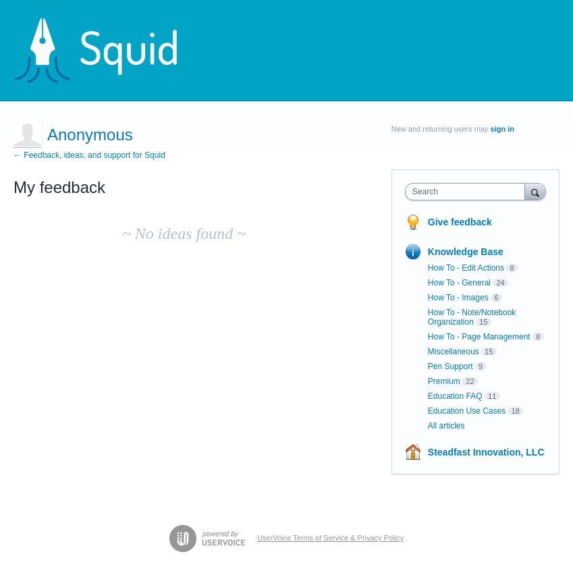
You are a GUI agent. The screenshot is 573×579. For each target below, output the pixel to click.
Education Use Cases (467, 411)
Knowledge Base (465, 251)
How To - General (459, 282)
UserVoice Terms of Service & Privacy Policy (330, 538)
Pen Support (450, 366)
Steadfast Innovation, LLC (486, 452)
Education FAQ (455, 396)
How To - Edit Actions (466, 268)
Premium (444, 381)
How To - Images (458, 297)
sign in (502, 129)
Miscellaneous (453, 351)
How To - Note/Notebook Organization (472, 317)
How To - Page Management (479, 336)
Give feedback (460, 222)
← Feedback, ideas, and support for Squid (89, 155)
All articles (446, 426)
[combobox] (468, 191)
